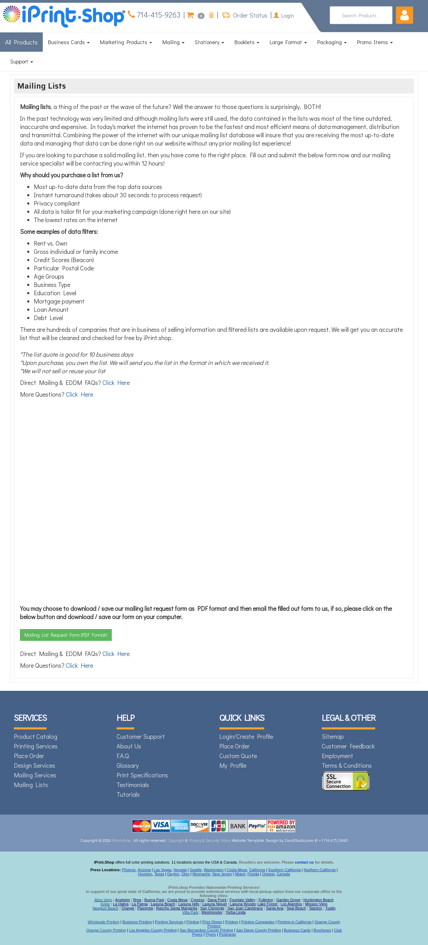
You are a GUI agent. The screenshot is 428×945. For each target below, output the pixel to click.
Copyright (176, 840)
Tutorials (128, 794)
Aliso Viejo (103, 900)
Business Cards (69, 42)
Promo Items (375, 42)
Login (283, 15)
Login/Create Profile (246, 736)
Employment (337, 756)
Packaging (332, 42)
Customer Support (141, 736)
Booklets (247, 42)
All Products (21, 42)
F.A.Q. (123, 756)
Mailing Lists (31, 784)
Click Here (116, 382)
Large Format (288, 42)
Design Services (34, 765)
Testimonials (133, 784)
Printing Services (36, 746)
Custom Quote (238, 756)
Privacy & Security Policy (210, 840)
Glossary (128, 765)
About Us (129, 746)
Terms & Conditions (347, 765)
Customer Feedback (348, 746)
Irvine (105, 904)
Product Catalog (35, 736)
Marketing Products (126, 42)
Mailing (173, 42)
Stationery (209, 42)
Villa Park (190, 912)
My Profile (232, 765)
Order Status (249, 15)
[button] (404, 15)
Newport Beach (105, 908)
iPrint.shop (121, 840)
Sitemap (333, 736)
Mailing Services (35, 775)
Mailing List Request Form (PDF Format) (65, 634)
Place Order (29, 756)
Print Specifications (142, 775)
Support (21, 61)
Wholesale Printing (103, 922)
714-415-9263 (157, 15)
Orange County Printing (106, 930)
